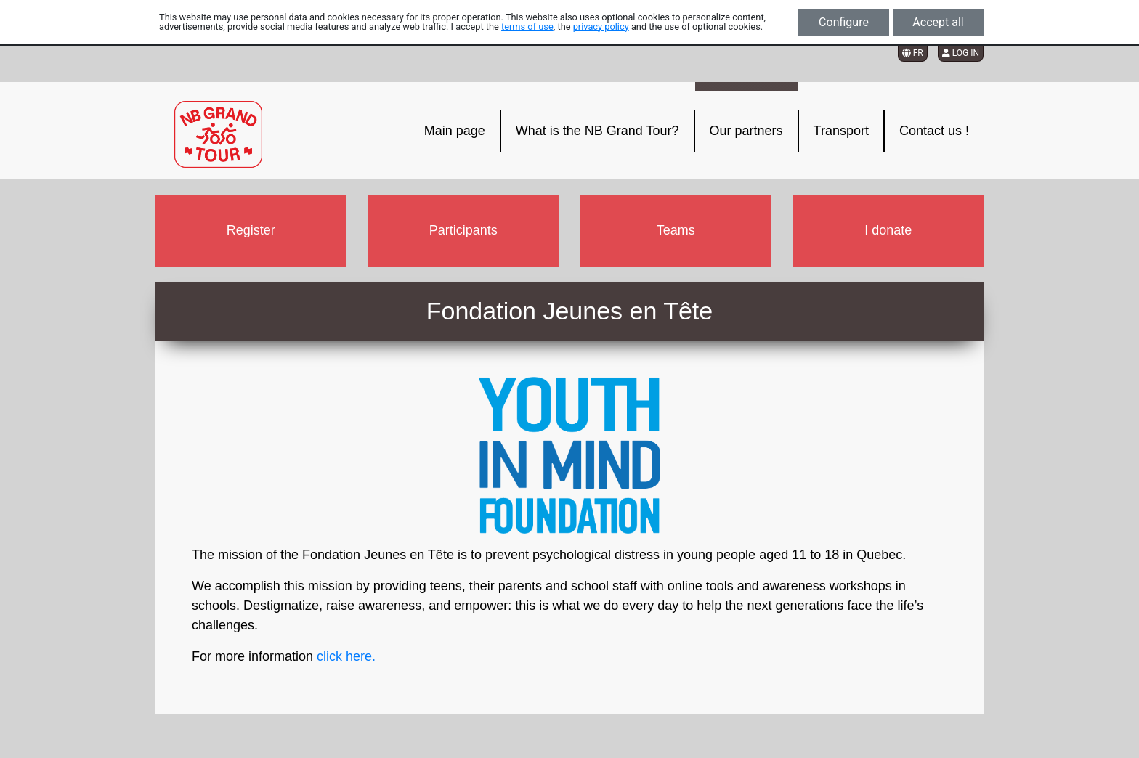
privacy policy (601, 26)
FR (912, 53)
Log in (960, 53)
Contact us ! (934, 130)
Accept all (937, 22)
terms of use (527, 26)
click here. (346, 656)
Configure (844, 22)
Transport (841, 130)
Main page (454, 130)
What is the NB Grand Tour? (597, 130)
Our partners (746, 130)
